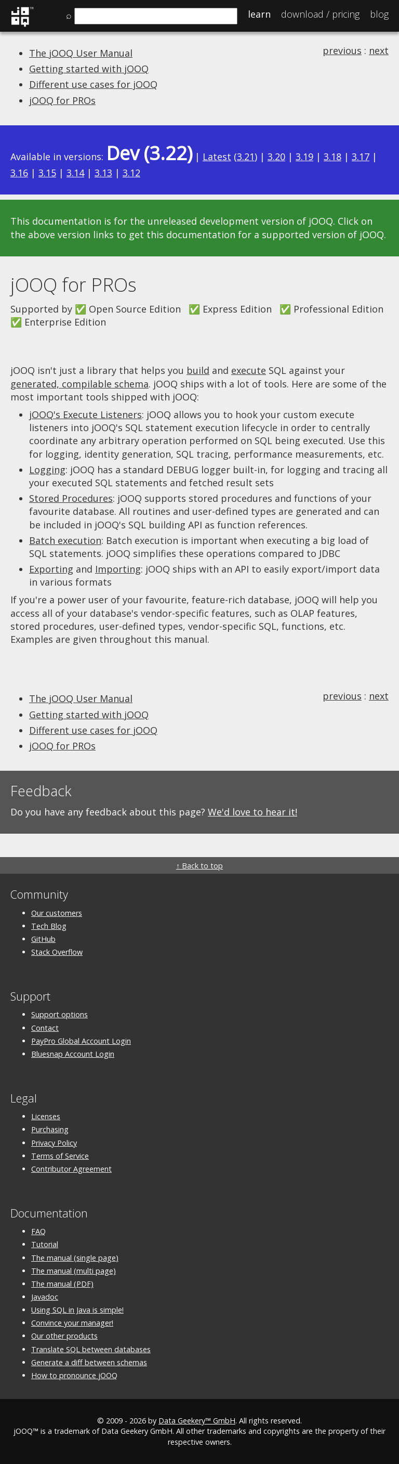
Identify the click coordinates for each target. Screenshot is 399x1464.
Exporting (51, 569)
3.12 (131, 172)
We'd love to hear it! (252, 812)
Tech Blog (48, 926)
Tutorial (44, 1244)
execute (248, 370)
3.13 (103, 172)
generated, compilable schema (79, 384)
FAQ (38, 1231)
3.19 (304, 156)
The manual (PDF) (62, 1284)
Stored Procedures (71, 498)
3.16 (19, 172)
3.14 (75, 172)
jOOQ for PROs (62, 100)
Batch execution (65, 540)
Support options (59, 1014)
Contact (45, 1028)
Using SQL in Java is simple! (77, 1310)
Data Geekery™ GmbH (196, 1421)
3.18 (332, 156)
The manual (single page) (74, 1258)
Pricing (320, 14)
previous (342, 50)
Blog (379, 14)
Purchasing (50, 1129)
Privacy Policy (54, 1143)
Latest (217, 156)
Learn (259, 14)
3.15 (47, 172)
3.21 (246, 156)
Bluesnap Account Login (72, 1054)
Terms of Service (60, 1156)
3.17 (360, 156)
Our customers (56, 913)
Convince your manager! (72, 1323)
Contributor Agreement (71, 1169)
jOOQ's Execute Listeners (85, 414)
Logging (47, 469)
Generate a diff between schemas (89, 1362)
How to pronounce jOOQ (74, 1375)
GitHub (43, 939)
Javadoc (44, 1297)
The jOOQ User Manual (80, 53)
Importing (118, 569)
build (198, 370)
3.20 (276, 156)
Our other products (64, 1336)
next (379, 50)
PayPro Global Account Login (81, 1041)
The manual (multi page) (73, 1271)
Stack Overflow (57, 952)
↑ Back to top (199, 866)
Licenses (45, 1116)
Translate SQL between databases (91, 1349)
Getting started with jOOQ (89, 68)
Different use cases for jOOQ (93, 84)
